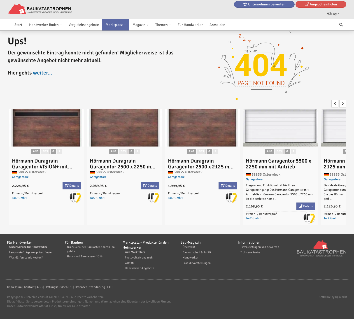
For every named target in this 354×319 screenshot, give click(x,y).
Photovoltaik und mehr (139, 257)
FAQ (109, 287)
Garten (129, 263)
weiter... (42, 72)
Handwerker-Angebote (139, 268)
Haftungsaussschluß (58, 287)
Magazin (141, 25)
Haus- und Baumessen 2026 (84, 256)
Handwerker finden (45, 25)
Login (333, 14)
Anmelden (217, 25)
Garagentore (20, 177)
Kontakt (29, 287)
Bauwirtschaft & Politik (197, 252)
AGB (39, 287)
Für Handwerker (190, 25)
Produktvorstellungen (197, 263)
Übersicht (189, 247)
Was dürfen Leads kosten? (26, 257)
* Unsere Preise (250, 252)
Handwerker (190, 257)
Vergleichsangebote (84, 25)
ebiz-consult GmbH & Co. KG (50, 297)
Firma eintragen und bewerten (259, 247)
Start (18, 25)
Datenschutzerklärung (90, 287)
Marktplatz (116, 25)
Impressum (14, 287)
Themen (163, 25)
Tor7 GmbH (19, 198)
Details (72, 186)
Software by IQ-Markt (333, 297)
